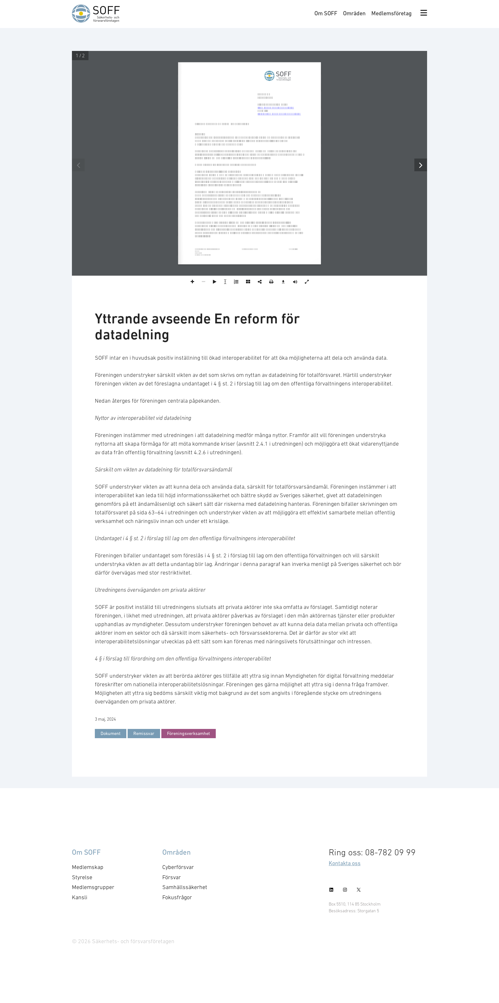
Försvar (171, 877)
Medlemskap (87, 867)
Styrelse (82, 877)
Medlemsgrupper (93, 887)
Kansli (79, 897)
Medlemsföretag (391, 13)
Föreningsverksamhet (188, 733)
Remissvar (143, 733)
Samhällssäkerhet (184, 887)
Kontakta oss (345, 863)
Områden (354, 13)
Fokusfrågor (177, 897)
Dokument (111, 733)
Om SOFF (325, 13)
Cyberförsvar (178, 867)
